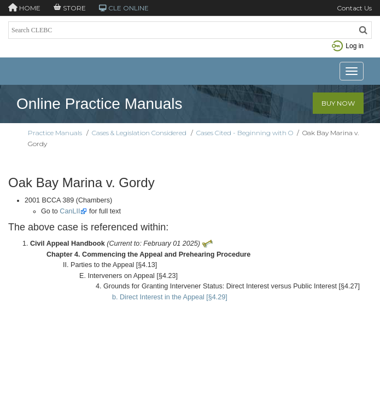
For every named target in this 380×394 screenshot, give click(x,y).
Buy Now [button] (338, 103)
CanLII (70, 211)
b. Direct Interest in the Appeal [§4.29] (169, 297)
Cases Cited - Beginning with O (244, 133)
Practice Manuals (55, 133)
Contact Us (354, 8)
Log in (348, 46)
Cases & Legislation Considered (139, 133)
